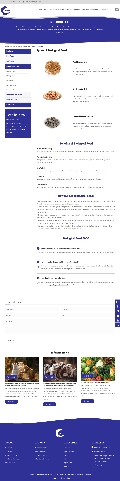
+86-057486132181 (13, 2)
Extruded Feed (11, 85)
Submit (11, 341)
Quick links (70, 442)
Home (41, 10)
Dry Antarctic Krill (80, 89)
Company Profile (41, 448)
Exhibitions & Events (42, 459)
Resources (77, 10)
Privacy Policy (65, 478)
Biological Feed (38, 46)
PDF (65, 459)
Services (68, 10)
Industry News (40, 455)
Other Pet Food (11, 100)
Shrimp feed (10, 76)
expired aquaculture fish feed (58, 285)
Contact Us (94, 10)
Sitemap (53, 478)
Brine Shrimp (10, 71)
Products (48, 10)
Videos (66, 466)
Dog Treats (10, 56)
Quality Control (40, 451)
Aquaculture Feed (24, 46)
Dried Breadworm (80, 62)
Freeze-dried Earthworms (83, 116)
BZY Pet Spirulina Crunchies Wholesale (95, 382)
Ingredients (68, 463)
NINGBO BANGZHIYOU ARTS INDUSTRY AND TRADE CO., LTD (57, 474)
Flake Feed (9, 80)
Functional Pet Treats (14, 95)
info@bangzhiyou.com (32, 2)
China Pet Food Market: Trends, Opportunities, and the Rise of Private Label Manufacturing (59, 385)
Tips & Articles (58, 10)
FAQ (65, 455)
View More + (11, 402)
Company (85, 10)
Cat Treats (10, 61)
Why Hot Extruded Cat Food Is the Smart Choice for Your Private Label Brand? (22, 385)
